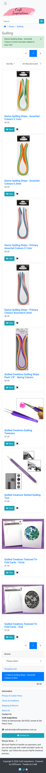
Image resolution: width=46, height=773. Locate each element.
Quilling (20, 26)
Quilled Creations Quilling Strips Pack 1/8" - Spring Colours (21, 376)
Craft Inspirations (26, 761)
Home (11, 26)
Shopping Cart (10, 669)
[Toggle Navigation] (5, 3)
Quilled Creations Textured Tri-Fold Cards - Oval (21, 625)
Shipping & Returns (10, 705)
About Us (6, 710)
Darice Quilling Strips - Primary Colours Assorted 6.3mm (21, 311)
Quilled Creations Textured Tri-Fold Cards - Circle (21, 561)
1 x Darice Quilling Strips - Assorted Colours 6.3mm (19, 676)
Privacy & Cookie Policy (12, 696)
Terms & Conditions (10, 701)
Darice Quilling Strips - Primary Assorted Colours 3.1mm (21, 247)
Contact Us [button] (23, 735)
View (9, 129)
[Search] (20, 21)
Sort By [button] (9, 64)
